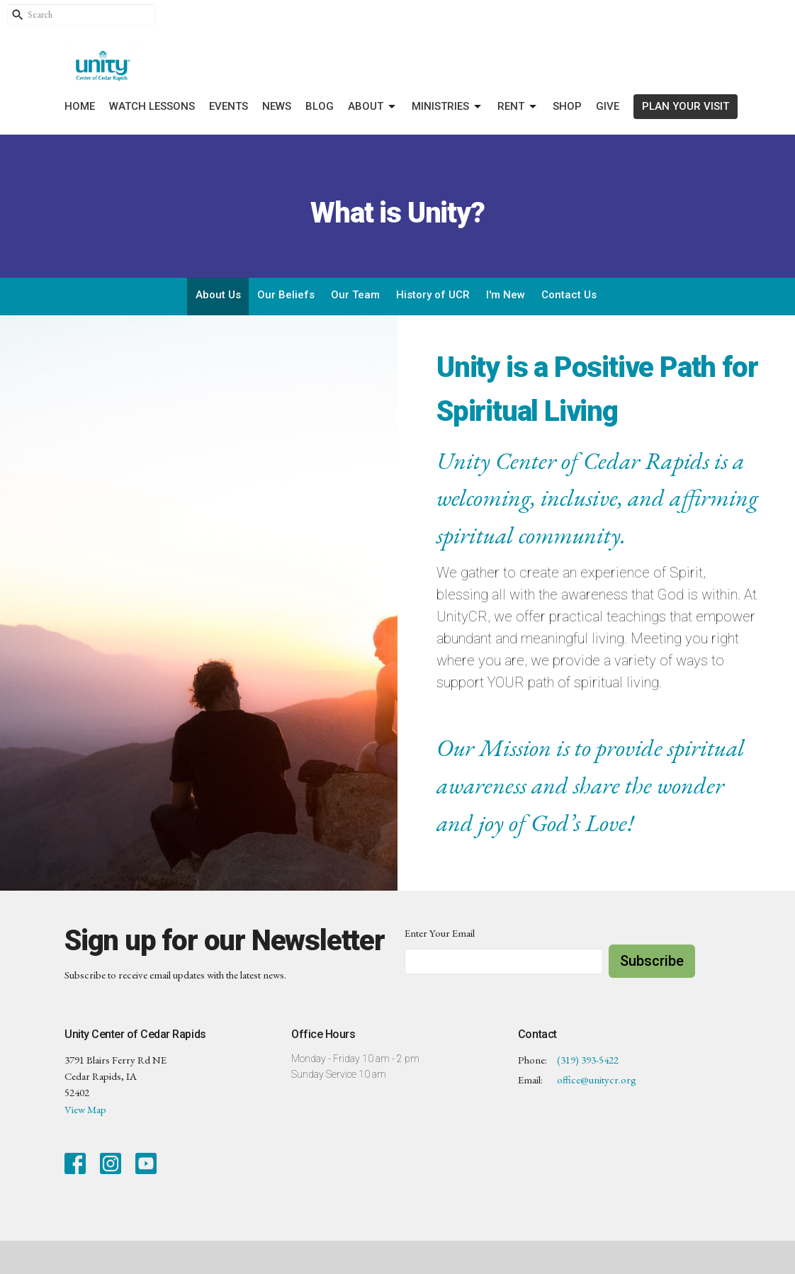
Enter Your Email (440, 933)
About (372, 107)
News (276, 106)
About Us (218, 294)
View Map (85, 1109)
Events (228, 106)
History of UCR (433, 294)
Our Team (355, 294)
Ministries (447, 107)
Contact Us (569, 294)
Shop (567, 106)
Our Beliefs (286, 294)
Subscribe (652, 960)
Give (607, 106)
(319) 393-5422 (588, 1059)
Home (79, 106)
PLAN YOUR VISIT (685, 106)
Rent (518, 107)
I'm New (505, 294)
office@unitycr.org (596, 1079)
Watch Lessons (152, 106)
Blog (319, 106)
